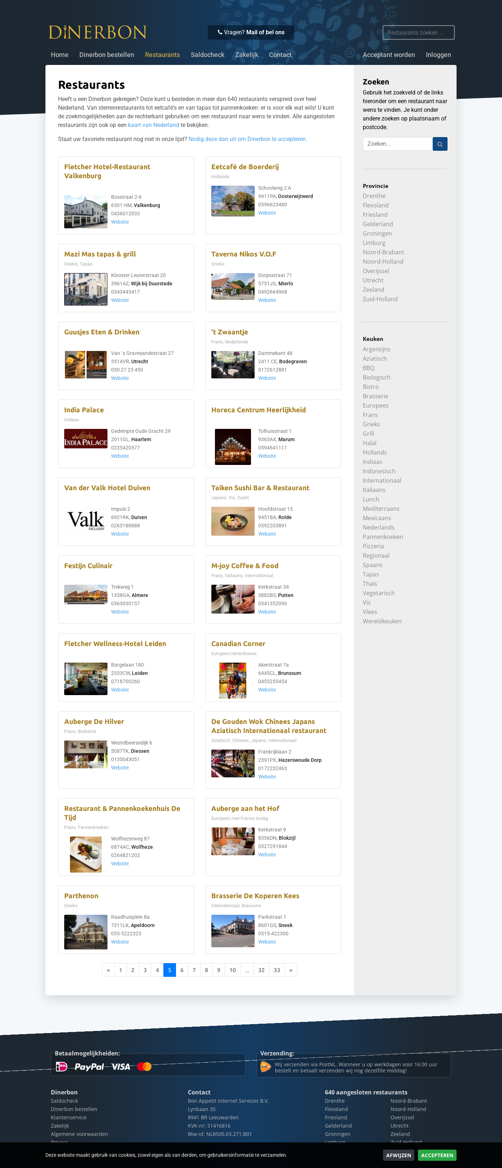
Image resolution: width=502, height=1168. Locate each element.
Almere (140, 595)
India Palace (84, 410)
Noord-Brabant (383, 252)
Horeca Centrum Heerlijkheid (258, 410)
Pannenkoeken (383, 537)
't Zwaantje (229, 332)
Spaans (373, 565)
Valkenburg (147, 205)
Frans (370, 415)
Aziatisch (375, 359)
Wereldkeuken (382, 621)
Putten (286, 595)
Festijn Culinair (88, 566)
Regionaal (376, 555)
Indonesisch (379, 471)
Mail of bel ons (265, 32)
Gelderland (378, 224)
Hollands (375, 452)
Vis (367, 602)
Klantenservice (69, 1117)
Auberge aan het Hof (245, 808)
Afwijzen (398, 1155)
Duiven (139, 517)
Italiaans (374, 490)
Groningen (377, 233)
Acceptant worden (389, 54)
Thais (370, 584)
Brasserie (375, 396)
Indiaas (372, 462)
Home (60, 54)
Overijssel (376, 271)
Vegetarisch (379, 593)
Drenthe (374, 196)
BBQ (368, 368)
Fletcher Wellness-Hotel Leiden (115, 643)
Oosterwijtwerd (295, 196)
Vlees (370, 612)
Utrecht (139, 362)
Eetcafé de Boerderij (245, 167)
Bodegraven (293, 362)
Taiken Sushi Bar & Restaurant (260, 488)
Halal (369, 443)
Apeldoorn (143, 925)
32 (261, 970)
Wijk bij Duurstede (151, 284)
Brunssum (289, 673)
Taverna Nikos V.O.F (243, 254)
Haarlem (141, 439)
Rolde (285, 517)
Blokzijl (287, 838)
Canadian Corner (238, 643)
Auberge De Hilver (94, 721)
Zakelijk (246, 54)
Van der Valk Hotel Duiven (107, 488)
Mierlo (285, 284)
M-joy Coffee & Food (244, 566)
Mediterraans (381, 509)
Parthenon (81, 896)
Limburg (374, 243)
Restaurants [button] (162, 54)
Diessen (140, 751)
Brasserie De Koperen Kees (255, 896)
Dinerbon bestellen (106, 54)
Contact (280, 54)
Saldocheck (207, 54)
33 (277, 970)
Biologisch (377, 377)
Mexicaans (377, 518)
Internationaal (382, 480)
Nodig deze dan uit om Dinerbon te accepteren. (248, 139)
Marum (286, 439)
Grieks (371, 424)
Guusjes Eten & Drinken (102, 332)
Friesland (375, 215)
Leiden (140, 673)
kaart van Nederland (153, 125)
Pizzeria (373, 546)
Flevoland (376, 205)
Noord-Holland (383, 261)
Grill (368, 434)
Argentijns (377, 349)
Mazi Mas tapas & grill (100, 254)
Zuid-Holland (380, 299)
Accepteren (437, 1155)
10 (232, 970)
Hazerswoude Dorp (300, 760)
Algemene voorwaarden (79, 1133)
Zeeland (373, 290)
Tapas (371, 574)
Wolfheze (142, 847)
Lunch (371, 499)
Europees (376, 405)
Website (120, 222)
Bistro (371, 387)
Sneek (285, 925)
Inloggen (438, 54)
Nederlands (379, 527)
